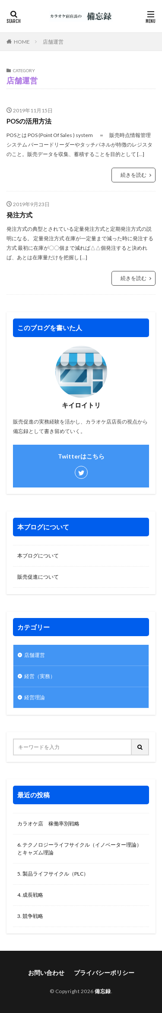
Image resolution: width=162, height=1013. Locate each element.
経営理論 (34, 697)
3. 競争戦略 (30, 916)
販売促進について (38, 576)
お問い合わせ (46, 972)
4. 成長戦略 (30, 895)
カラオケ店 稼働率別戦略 (48, 823)
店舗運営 (53, 41)
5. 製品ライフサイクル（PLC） (53, 873)
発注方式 (19, 215)
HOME (22, 41)
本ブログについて (38, 555)
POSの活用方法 (28, 121)
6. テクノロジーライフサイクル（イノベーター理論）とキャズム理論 (79, 848)
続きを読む (133, 175)
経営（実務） (39, 676)
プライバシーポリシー (104, 972)
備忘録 (103, 991)
